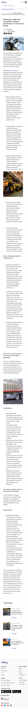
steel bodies (13, 70)
